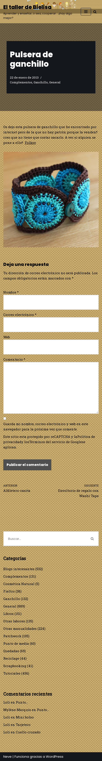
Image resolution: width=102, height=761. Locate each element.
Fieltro (9, 591)
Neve (7, 756)
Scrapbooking (14, 666)
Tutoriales (11, 673)
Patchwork (12, 636)
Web (6, 337)
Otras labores (14, 621)
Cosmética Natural (18, 584)
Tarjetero (23, 724)
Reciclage (11, 658)
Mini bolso (25, 717)
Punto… (22, 702)
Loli (6, 702)
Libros (8, 613)
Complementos (21, 82)
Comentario (14, 359)
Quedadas (11, 651)
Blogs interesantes (18, 569)
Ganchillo (41, 82)
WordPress (54, 756)
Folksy (30, 142)
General (55, 82)
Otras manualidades (20, 628)
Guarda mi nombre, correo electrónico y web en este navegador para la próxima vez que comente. (45, 426)
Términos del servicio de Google (55, 442)
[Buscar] (95, 11)
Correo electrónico (19, 314)
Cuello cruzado (28, 732)
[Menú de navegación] (86, 11)
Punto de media (16, 643)
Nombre (11, 292)
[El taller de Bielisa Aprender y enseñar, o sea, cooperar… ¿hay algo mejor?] (38, 11)
